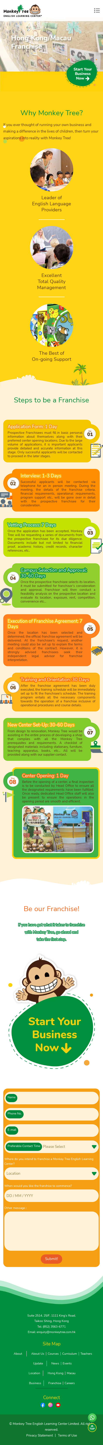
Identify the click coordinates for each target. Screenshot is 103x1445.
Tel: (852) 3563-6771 (51, 1327)
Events (67, 1363)
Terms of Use (67, 1435)
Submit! (51, 1258)
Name (11, 1097)
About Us (37, 1353)
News (55, 1363)
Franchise (54, 1383)
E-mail (12, 1130)
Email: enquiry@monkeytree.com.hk (51, 1332)
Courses (53, 1353)
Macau (71, 1373)
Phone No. (15, 1113)
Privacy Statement (39, 1435)
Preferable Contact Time (24, 1146)
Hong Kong (55, 1373)
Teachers (86, 1353)
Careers (70, 1383)
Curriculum (69, 1353)
